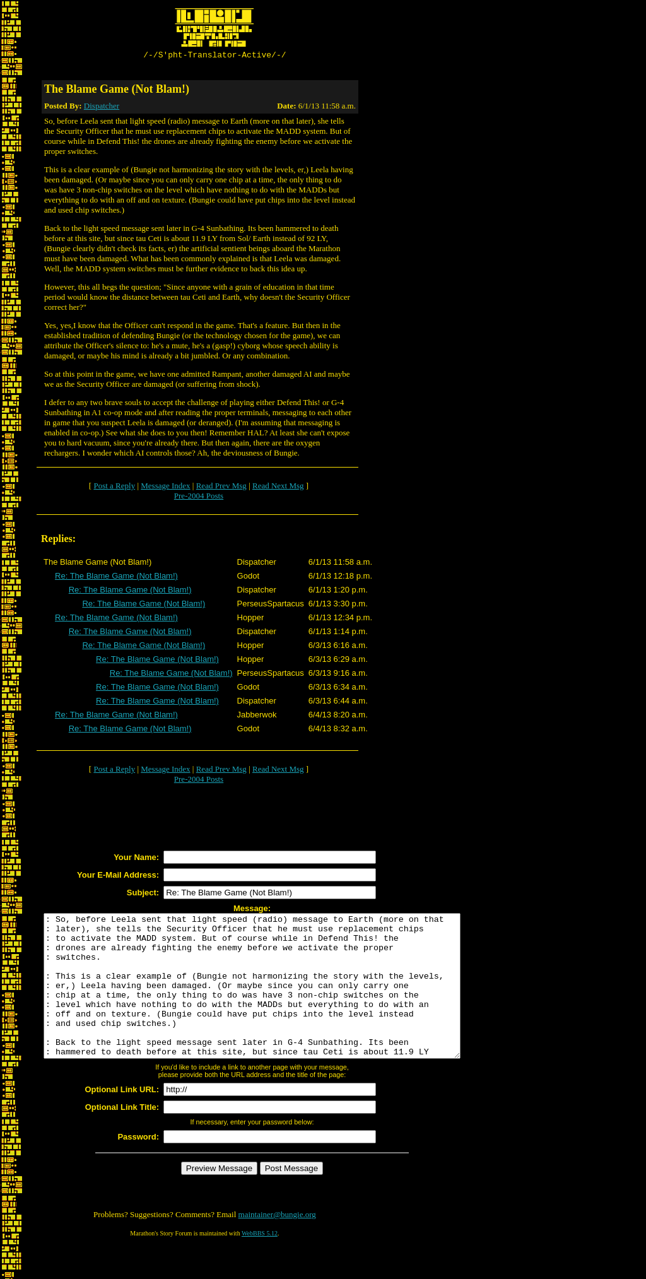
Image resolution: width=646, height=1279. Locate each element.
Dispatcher (101, 107)
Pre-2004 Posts (198, 497)
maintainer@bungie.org (277, 1244)
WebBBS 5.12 (260, 1263)
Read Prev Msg (221, 487)
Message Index (165, 487)
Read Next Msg (278, 487)
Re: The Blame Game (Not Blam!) (116, 577)
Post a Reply (114, 487)
